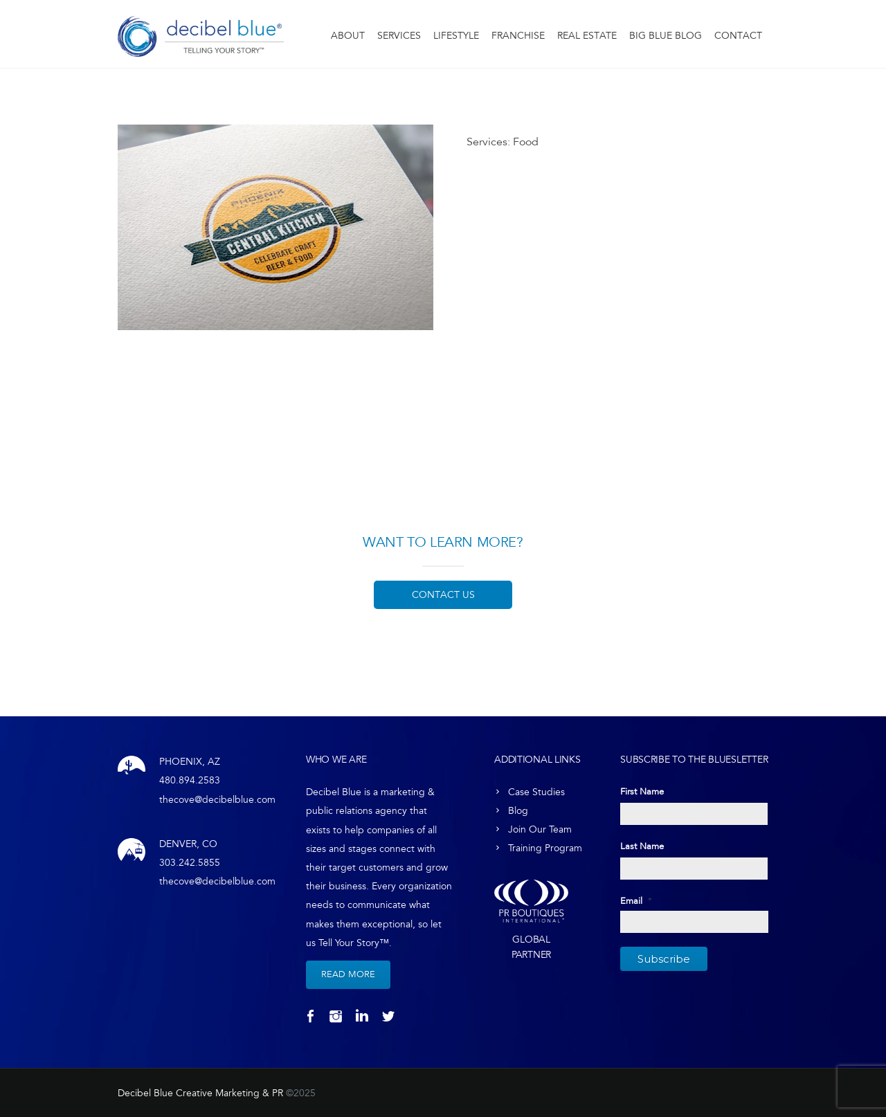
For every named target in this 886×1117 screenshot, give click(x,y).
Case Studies (536, 792)
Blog (518, 811)
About (348, 36)
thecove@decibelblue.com (217, 800)
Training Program (545, 848)
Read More (348, 974)
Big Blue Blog (665, 36)
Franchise (518, 36)
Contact (738, 36)
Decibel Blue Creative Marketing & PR (200, 1093)
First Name (642, 791)
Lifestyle (456, 36)
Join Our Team (540, 829)
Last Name (642, 846)
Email (636, 901)
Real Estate (587, 36)
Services (399, 36)
